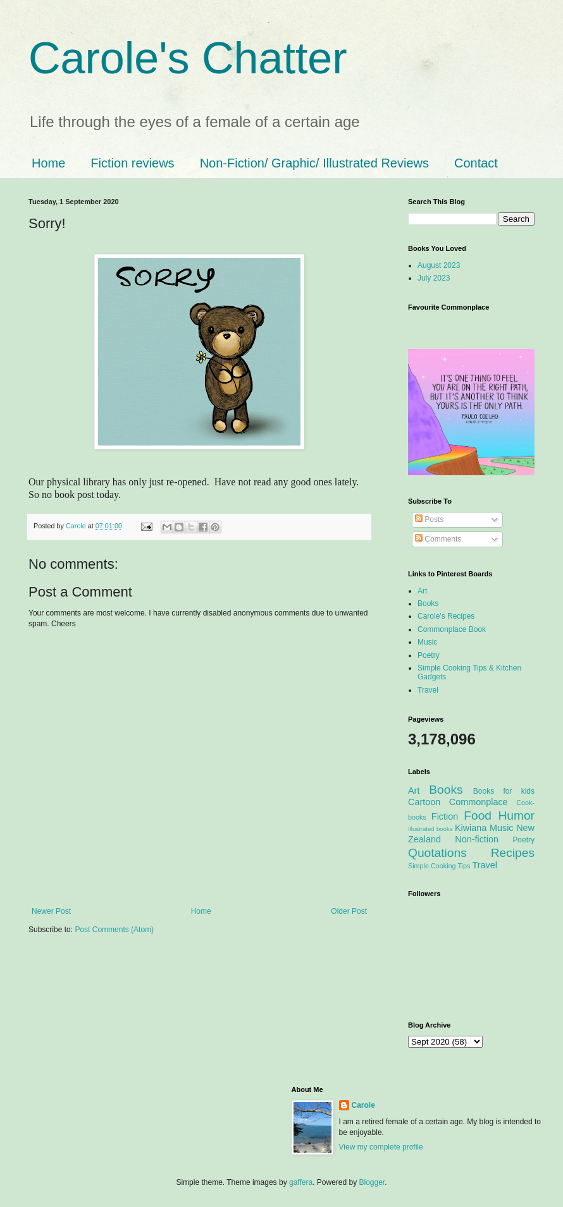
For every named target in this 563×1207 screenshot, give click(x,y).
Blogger (372, 1182)
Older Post (349, 911)
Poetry (429, 655)
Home (48, 163)
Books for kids (504, 791)
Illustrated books (430, 828)
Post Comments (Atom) (114, 929)
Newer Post (51, 911)
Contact (476, 163)
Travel (428, 690)
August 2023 (439, 265)
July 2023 (434, 278)
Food (478, 815)
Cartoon (424, 802)
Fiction (444, 816)
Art (422, 590)
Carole (77, 526)
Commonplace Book (452, 629)
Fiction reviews (132, 163)
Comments (438, 539)
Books (428, 603)
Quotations (437, 852)
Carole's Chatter (187, 58)
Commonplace (478, 802)
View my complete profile (381, 1147)
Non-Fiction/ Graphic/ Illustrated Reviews (314, 163)
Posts (429, 519)
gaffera (300, 1182)
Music (427, 642)
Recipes (513, 852)
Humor (516, 815)
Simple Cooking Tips (439, 866)
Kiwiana (470, 828)
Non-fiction (476, 839)
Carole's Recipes (446, 616)
